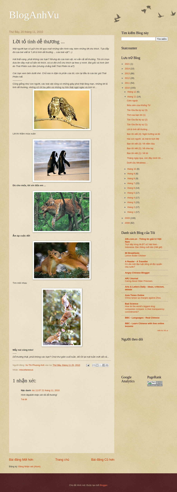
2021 (127, 64)
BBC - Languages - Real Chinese (142, 317)
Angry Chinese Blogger (137, 272)
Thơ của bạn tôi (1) (136, 115)
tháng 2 (131, 207)
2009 (127, 218)
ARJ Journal (131, 278)
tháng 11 (132, 96)
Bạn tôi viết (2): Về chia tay (140, 148)
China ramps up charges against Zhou (143, 298)
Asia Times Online (134, 295)
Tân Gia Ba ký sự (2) (137, 119)
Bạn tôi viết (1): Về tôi (137, 153)
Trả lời (24, 399)
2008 (127, 223)
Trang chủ (62, 459)
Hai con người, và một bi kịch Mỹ (143, 139)
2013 (127, 73)
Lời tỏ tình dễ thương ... (138, 129)
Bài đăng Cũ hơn (102, 459)
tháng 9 (131, 173)
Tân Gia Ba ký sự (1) (137, 124)
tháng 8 (131, 178)
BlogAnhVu (34, 15)
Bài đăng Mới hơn (21, 459)
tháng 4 (131, 197)
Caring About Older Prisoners (138, 281)
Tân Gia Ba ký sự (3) (137, 110)
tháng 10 (132, 169)
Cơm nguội (132, 100)
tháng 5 (131, 193)
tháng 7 (131, 183)
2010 (127, 87)
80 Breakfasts (132, 253)
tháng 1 (131, 212)
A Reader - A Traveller (136, 261)
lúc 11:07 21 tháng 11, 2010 (46, 390)
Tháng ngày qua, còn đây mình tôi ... (145, 158)
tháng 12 (132, 91)
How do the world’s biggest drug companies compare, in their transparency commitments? (144, 309)
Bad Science (131, 303)
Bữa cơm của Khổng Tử (138, 105)
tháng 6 (131, 188)
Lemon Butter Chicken (135, 255)
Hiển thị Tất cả (162, 330)
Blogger (103, 485)
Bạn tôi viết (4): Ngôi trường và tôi (143, 134)
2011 (127, 83)
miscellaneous (26, 369)
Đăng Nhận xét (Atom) (29, 466)
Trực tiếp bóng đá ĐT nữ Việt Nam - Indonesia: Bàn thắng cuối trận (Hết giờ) (143, 245)
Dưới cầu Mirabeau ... (137, 162)
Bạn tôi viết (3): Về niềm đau (141, 143)
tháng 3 (131, 202)
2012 (127, 78)
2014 (127, 68)
